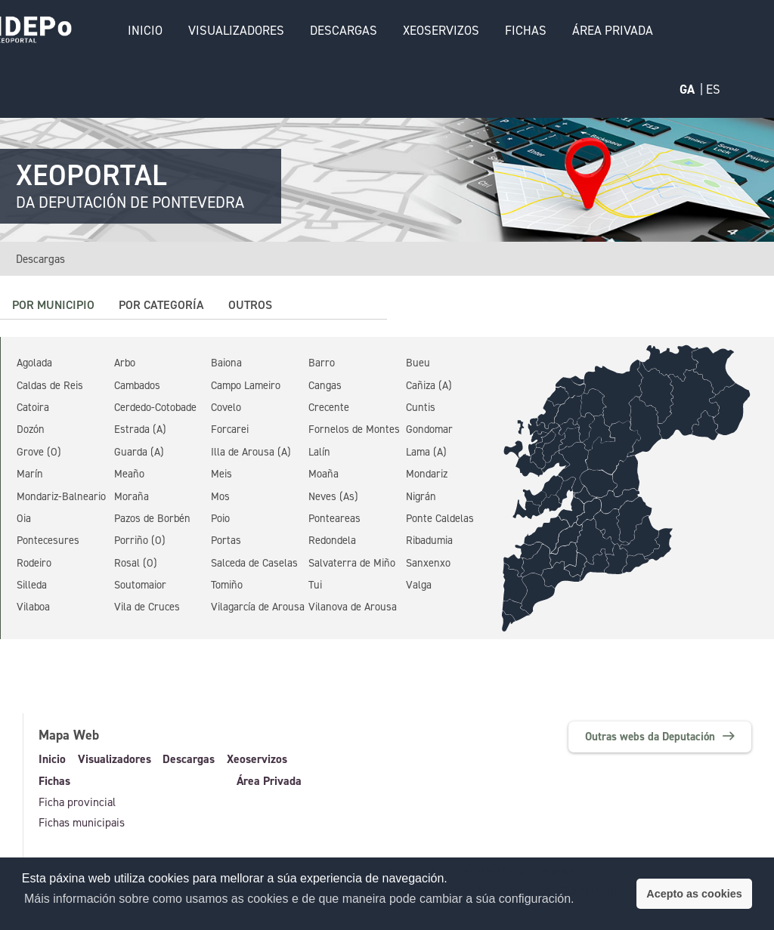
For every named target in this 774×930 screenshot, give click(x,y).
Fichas (524, 30)
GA (687, 89)
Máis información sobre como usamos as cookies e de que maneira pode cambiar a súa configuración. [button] (299, 898)
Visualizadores (234, 30)
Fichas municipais (82, 822)
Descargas (342, 30)
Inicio (144, 30)
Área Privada (611, 30)
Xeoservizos (439, 30)
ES (713, 89)
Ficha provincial (77, 802)
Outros (250, 305)
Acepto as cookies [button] (693, 894)
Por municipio (53, 305)
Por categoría (161, 305)
